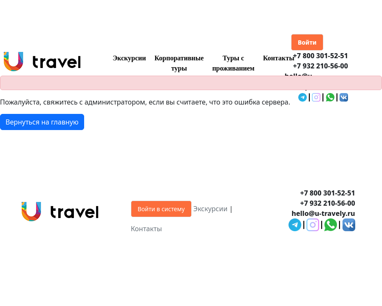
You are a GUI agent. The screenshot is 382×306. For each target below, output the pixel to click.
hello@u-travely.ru (323, 213)
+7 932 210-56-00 (320, 66)
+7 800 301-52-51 (320, 55)
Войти (307, 42)
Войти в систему (161, 209)
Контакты (278, 58)
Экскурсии (129, 58)
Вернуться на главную (42, 122)
